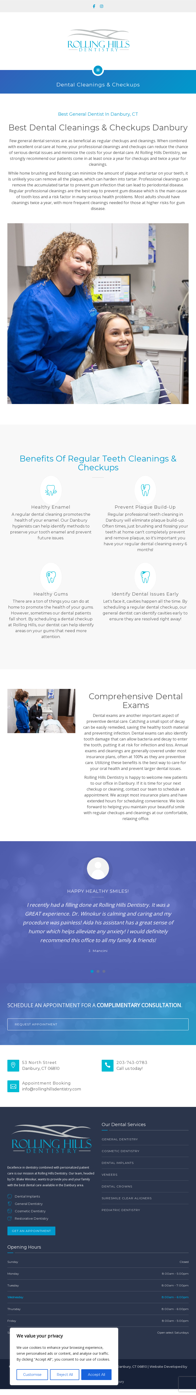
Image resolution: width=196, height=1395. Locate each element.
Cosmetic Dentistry (120, 1151)
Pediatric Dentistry (121, 1210)
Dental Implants (118, 1163)
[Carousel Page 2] (98, 971)
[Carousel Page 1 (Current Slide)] (92, 971)
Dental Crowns (117, 1186)
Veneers (109, 1174)
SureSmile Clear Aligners (127, 1198)
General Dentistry (120, 1139)
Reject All (65, 1374)
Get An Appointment (31, 1231)
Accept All (96, 1374)
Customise (32, 1374)
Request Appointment (36, 1024)
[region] (64, 1356)
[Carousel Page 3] (103, 971)
